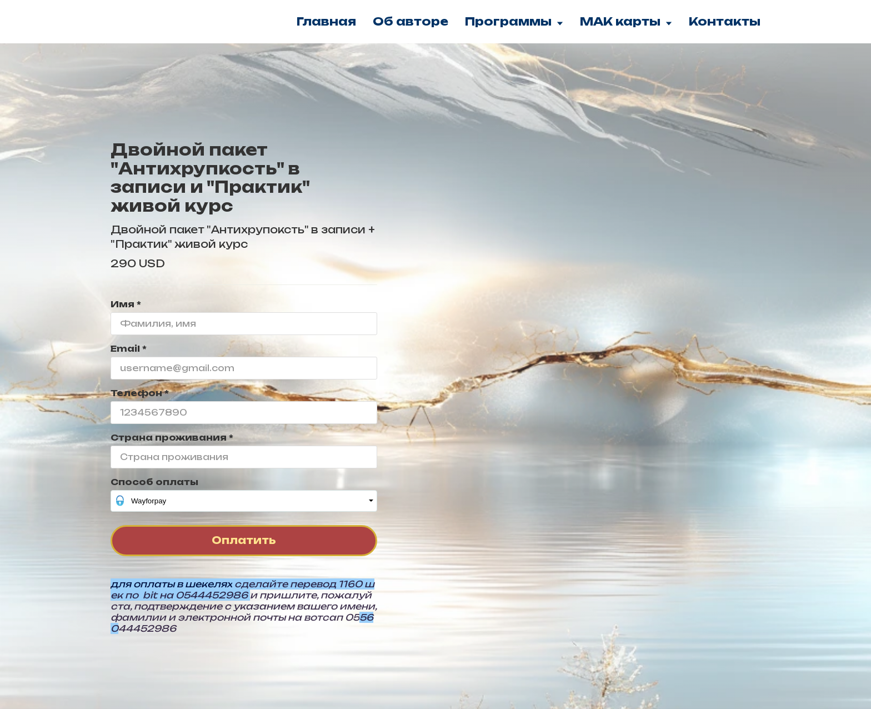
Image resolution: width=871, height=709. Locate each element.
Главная (326, 21)
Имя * (126, 304)
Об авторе (410, 21)
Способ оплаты (154, 482)
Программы (514, 21)
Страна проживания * (172, 437)
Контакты (724, 21)
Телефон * (140, 393)
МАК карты (626, 21)
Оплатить (244, 540)
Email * (129, 348)
